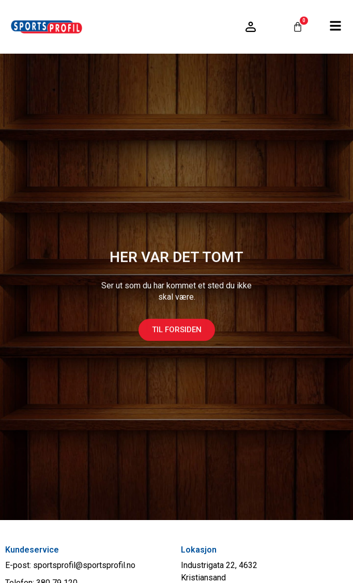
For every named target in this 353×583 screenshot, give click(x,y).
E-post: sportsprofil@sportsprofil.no (70, 565)
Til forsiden (177, 335)
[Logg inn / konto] (250, 27)
